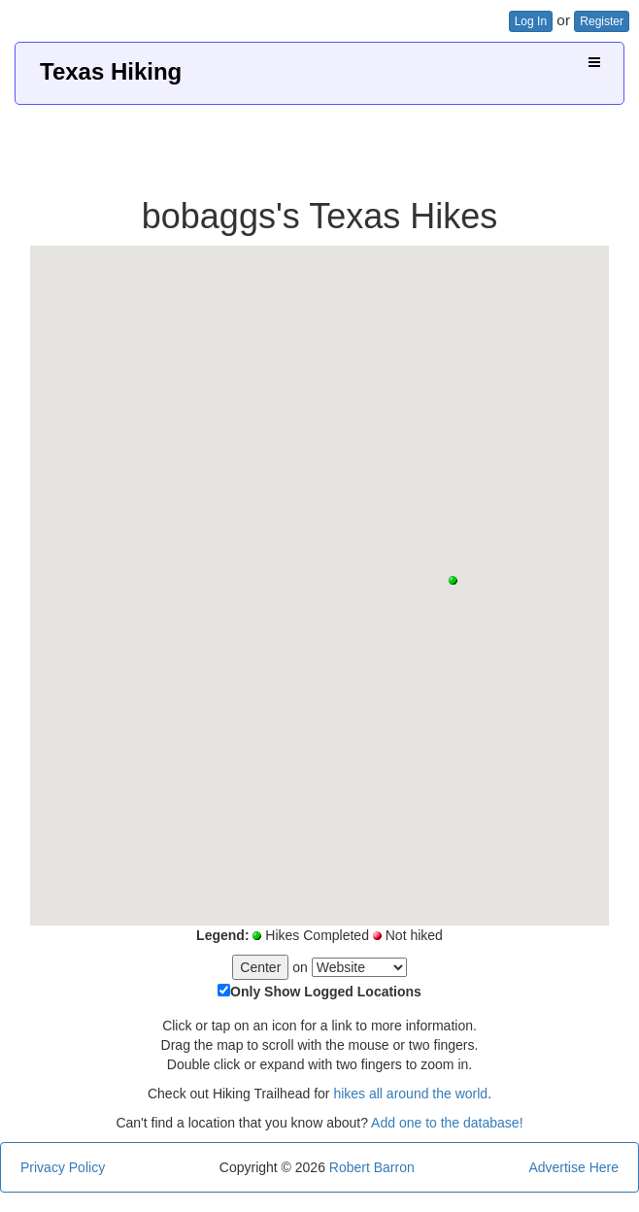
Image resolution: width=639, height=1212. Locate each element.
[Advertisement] (319, 144)
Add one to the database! (446, 1122)
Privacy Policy (62, 1167)
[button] (453, 580)
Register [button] (601, 21)
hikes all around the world (410, 1093)
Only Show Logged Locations (325, 991)
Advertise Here (573, 1167)
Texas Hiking (111, 71)
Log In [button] (531, 21)
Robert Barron (372, 1167)
